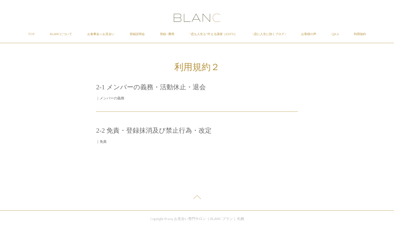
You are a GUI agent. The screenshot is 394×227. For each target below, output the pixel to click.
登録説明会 (137, 34)
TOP (31, 34)
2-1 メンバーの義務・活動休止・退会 (151, 87)
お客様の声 (308, 34)
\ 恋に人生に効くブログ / (269, 34)
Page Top (197, 198)
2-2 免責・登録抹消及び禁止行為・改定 (154, 130)
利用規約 (360, 34)
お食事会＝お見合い (101, 34)
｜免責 (101, 141)
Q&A (335, 34)
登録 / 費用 (167, 34)
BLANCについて (61, 34)
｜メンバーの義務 (110, 98)
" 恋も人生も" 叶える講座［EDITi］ (213, 34)
